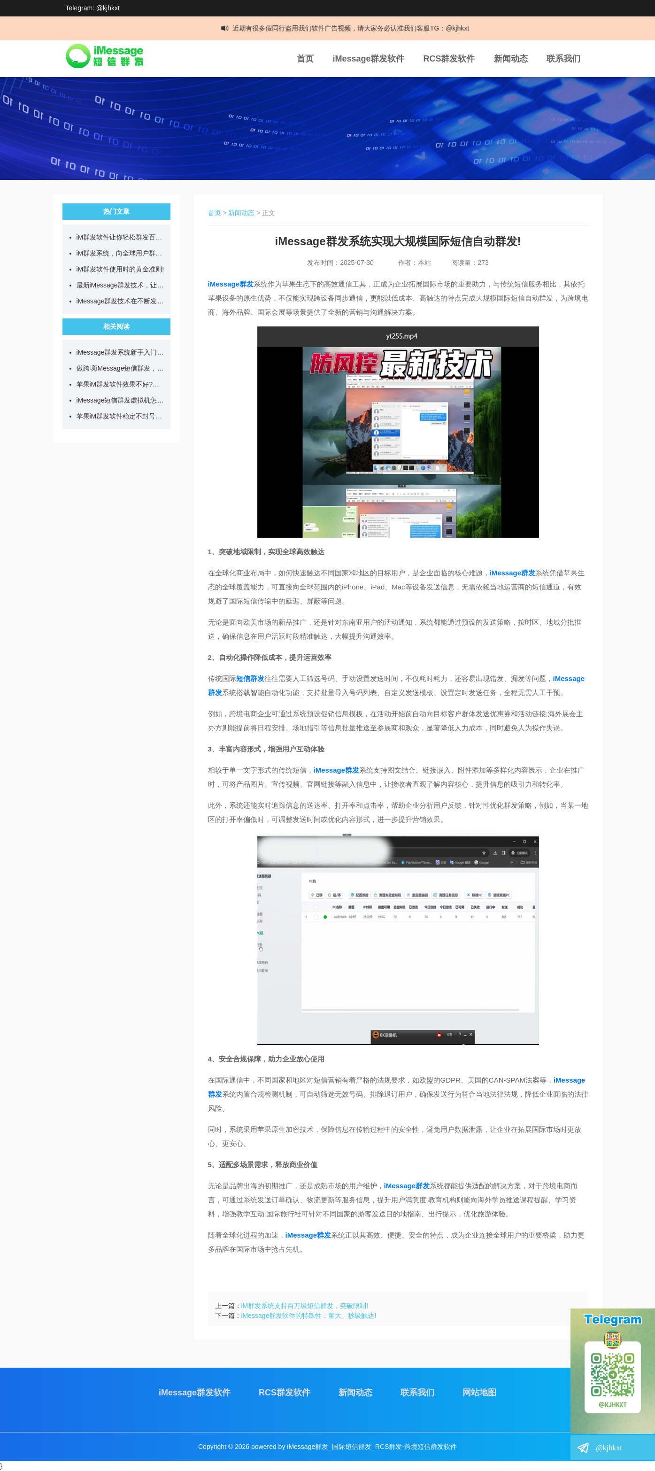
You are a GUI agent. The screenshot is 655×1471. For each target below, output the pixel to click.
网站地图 (479, 1392)
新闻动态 (511, 58)
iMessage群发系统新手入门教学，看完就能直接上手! (121, 352)
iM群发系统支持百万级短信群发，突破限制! (305, 1305)
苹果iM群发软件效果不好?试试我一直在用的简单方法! (121, 384)
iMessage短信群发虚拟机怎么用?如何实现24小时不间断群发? (121, 400)
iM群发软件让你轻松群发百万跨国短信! (121, 237)
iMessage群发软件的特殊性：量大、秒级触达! (309, 1315)
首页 (305, 58)
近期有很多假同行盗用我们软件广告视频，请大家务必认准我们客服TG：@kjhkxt (355, 28)
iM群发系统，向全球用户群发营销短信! (121, 253)
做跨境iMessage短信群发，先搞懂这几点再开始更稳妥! (121, 368)
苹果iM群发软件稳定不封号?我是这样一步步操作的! (121, 416)
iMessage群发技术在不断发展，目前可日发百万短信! (121, 301)
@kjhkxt (609, 1448)
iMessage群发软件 (368, 58)
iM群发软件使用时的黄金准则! (120, 269)
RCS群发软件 (449, 58)
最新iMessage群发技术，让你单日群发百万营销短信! (121, 285)
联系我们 (563, 58)
